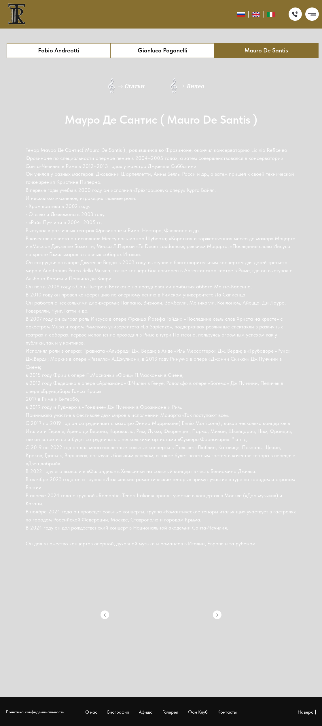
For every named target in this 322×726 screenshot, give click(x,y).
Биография (118, 712)
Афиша (146, 712)
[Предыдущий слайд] (105, 614)
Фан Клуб (198, 712)
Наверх (307, 712)
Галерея (170, 712)
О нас (91, 712)
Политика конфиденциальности (35, 712)
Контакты (227, 712)
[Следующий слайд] (217, 614)
